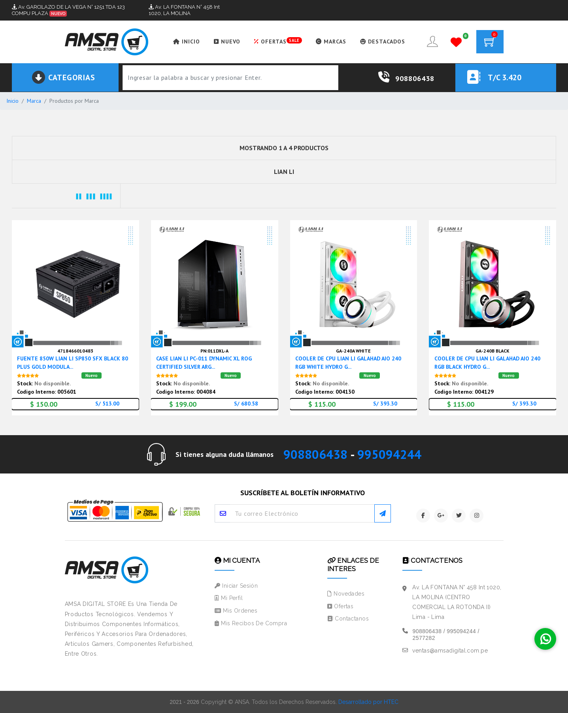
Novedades (345, 593)
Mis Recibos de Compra (251, 623)
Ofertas (340, 606)
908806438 (315, 454)
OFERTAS (278, 41)
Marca (34, 100)
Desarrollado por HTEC (368, 702)
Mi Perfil (229, 598)
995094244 (389, 454)
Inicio (12, 100)
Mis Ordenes (236, 610)
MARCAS (331, 41)
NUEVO (227, 41)
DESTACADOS (382, 41)
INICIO (186, 41)
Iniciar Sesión (236, 586)
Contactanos (347, 618)
